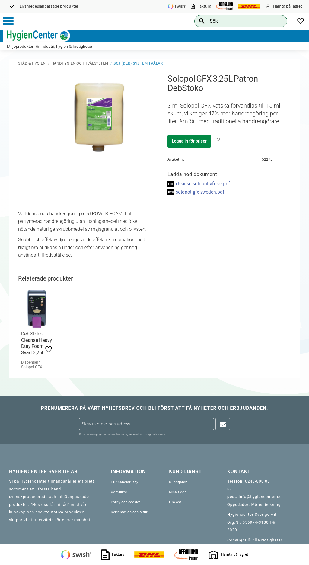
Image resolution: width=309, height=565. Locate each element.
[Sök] (277, 21)
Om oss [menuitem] (175, 502)
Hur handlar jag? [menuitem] (125, 482)
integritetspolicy (154, 434)
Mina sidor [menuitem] (177, 492)
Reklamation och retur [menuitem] (129, 512)
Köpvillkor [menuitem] (119, 492)
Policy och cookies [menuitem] (125, 502)
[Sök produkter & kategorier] (234, 21)
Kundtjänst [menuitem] (178, 482)
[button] (8, 21)
